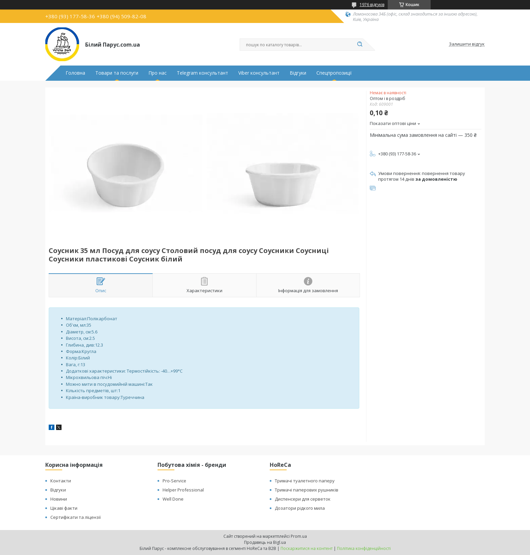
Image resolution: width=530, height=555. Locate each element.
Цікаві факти (63, 508)
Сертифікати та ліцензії (75, 517)
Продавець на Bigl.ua (265, 542)
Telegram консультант (202, 73)
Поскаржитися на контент (307, 548)
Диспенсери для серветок (303, 499)
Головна (75, 73)
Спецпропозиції (334, 73)
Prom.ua (299, 536)
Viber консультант (259, 73)
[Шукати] (359, 45)
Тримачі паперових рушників (306, 490)
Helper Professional (183, 490)
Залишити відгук (467, 44)
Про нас (157, 73)
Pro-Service (174, 481)
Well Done (173, 499)
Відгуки (298, 73)
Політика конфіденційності (364, 548)
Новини (58, 499)
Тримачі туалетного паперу (305, 481)
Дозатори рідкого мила (300, 508)
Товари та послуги (116, 73)
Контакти (60, 481)
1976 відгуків (372, 4)
